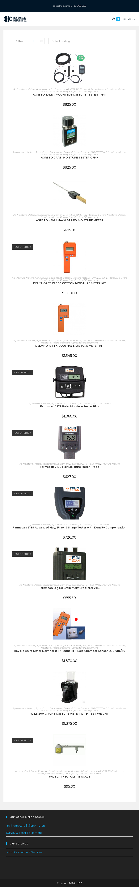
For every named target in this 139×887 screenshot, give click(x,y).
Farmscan (85, 403)
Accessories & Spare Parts (29, 771)
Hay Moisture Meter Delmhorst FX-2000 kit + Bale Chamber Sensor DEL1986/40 (69, 650)
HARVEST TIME (73, 89)
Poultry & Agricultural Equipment (79, 91)
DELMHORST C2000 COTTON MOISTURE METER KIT (69, 283)
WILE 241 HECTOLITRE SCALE (69, 776)
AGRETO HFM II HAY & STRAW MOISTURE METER (69, 220)
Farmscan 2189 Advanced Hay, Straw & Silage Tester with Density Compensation (70, 527)
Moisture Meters (116, 89)
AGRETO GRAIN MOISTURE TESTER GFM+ (69, 157)
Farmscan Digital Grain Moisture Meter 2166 (69, 588)
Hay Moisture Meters (94, 89)
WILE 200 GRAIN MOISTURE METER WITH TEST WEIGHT (69, 713)
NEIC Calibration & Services (24, 852)
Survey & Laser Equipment (24, 833)
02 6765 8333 (80, 5)
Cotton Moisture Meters (76, 277)
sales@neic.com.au (61, 5)
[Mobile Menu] (128, 19)
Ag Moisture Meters (24, 89)
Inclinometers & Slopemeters (25, 825)
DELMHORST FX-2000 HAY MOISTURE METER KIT (69, 345)
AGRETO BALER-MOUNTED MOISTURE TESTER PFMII (69, 94)
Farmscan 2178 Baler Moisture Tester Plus (69, 406)
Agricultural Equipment (49, 89)
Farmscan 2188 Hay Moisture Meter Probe (69, 467)
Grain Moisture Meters (76, 151)
